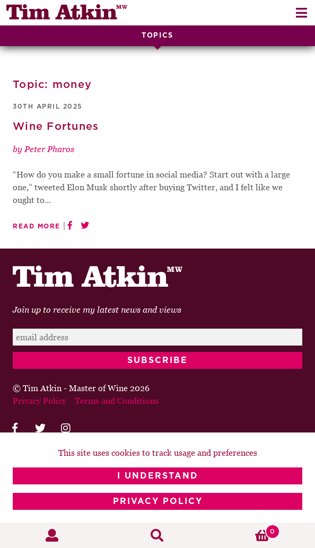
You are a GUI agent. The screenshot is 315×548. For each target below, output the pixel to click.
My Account (52, 535)
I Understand (157, 476)
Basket (245, 531)
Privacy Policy (158, 501)
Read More (36, 226)
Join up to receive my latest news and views (97, 309)
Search (157, 535)
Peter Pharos (49, 149)
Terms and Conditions (117, 400)
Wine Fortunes (56, 126)
